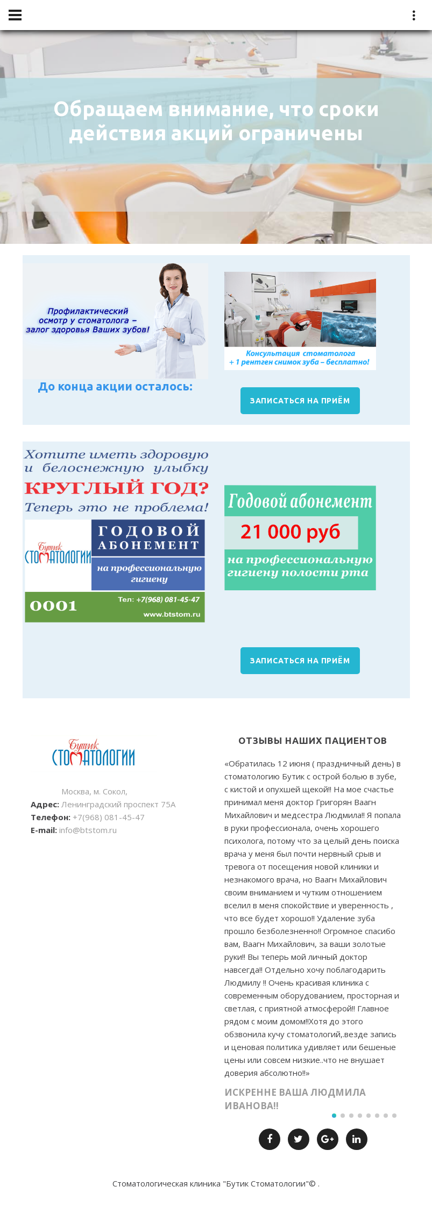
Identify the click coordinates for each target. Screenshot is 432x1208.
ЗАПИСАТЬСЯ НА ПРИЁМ (300, 400)
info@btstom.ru (88, 829)
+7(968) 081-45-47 (109, 817)
